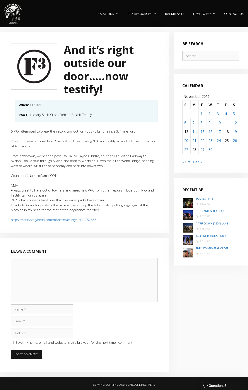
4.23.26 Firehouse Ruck (211, 236)
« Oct (186, 162)
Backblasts (174, 14)
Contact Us (234, 14)
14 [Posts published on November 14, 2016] (194, 131)
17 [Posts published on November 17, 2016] (219, 131)
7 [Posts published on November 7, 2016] (193, 122)
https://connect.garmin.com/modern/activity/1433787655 (54, 219)
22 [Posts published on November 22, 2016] (202, 140)
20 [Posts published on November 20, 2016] (186, 140)
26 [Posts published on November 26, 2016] (235, 140)
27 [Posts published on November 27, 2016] (186, 149)
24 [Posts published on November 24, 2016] (219, 140)
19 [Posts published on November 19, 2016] (235, 131)
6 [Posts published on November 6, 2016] (185, 122)
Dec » (197, 162)
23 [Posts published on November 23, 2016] (210, 140)
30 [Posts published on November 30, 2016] (210, 149)
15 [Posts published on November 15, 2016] (202, 131)
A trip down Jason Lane (212, 223)
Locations (110, 13)
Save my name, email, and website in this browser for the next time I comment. (74, 342)
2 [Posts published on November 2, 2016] (209, 113)
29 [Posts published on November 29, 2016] (202, 149)
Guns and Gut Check (210, 211)
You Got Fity (204, 198)
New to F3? (206, 13)
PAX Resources (144, 13)
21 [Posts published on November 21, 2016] (194, 140)
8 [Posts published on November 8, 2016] (201, 122)
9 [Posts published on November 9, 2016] (209, 122)
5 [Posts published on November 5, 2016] (234, 113)
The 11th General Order (212, 248)
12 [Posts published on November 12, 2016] (235, 122)
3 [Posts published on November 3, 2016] (218, 113)
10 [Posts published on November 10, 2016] (219, 122)
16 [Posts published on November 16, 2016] (210, 131)
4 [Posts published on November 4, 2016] (226, 113)
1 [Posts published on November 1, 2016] (201, 113)
